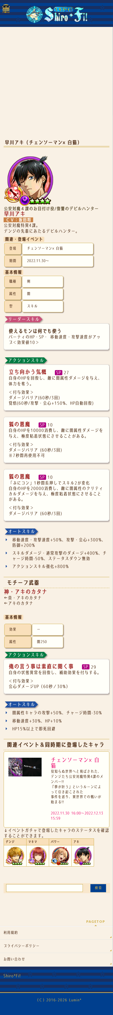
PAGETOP (95, 921)
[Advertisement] (56, 87)
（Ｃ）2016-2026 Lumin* (58, 1000)
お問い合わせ (14, 959)
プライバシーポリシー (21, 946)
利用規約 (10, 933)
